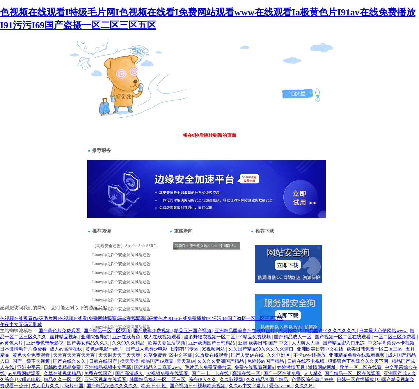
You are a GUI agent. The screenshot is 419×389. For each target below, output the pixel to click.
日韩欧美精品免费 (63, 367)
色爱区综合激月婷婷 (313, 379)
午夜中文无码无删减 (21, 324)
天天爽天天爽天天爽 (74, 355)
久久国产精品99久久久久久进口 (261, 348)
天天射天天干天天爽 (119, 355)
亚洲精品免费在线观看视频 (357, 355)
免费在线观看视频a (255, 367)
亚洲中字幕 (29, 367)
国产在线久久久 (70, 361)
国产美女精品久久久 (88, 342)
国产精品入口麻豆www (158, 367)
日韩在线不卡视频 (306, 361)
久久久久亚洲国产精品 (221, 361)
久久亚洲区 (279, 355)
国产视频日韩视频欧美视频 (198, 385)
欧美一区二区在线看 (361, 367)
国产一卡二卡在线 (210, 373)
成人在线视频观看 (162, 336)
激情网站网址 (322, 367)
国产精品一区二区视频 (107, 330)
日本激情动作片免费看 (24, 348)
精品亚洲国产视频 (193, 330)
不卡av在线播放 (310, 355)
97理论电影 (29, 379)
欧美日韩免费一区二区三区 (375, 348)
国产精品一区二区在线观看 (352, 373)
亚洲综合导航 (95, 336)
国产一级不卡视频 (32, 361)
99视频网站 (214, 348)
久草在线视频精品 (63, 373)
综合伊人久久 (203, 379)
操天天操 (129, 361)
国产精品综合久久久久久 (112, 385)
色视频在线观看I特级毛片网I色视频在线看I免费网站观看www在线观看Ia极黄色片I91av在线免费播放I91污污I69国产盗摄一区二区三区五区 (141, 318)
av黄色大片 (12, 342)
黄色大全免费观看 (32, 355)
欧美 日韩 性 (154, 385)
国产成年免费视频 (152, 330)
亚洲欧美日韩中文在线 (321, 348)
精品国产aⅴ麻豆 (158, 361)
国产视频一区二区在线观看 (343, 336)
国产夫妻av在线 (247, 355)
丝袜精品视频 (64, 336)
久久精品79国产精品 (267, 379)
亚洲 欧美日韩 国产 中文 (263, 342)
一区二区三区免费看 (395, 336)
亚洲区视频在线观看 (105, 379)
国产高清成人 (129, 373)
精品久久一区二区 (63, 379)
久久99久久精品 (129, 342)
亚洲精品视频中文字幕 (108, 367)
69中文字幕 (181, 355)
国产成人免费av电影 (147, 348)
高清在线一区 (246, 373)
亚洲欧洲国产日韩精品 (212, 342)
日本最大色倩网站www (383, 330)
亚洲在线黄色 (126, 336)
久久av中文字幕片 (248, 385)
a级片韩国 (73, 385)
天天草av (186, 361)
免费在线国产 (98, 373)
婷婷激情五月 (291, 367)
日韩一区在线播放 (356, 379)
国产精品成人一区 (293, 336)
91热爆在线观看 (212, 355)
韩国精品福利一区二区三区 (158, 379)
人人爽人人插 (306, 342)
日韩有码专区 (185, 348)
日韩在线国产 (103, 361)
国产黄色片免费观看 (59, 330)
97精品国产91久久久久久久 (328, 330)
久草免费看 (155, 355)
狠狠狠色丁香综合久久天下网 (358, 361)
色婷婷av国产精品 (266, 361)
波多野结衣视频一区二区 (210, 336)
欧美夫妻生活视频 (167, 342)
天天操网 (288, 330)
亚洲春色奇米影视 (45, 342)
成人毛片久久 (45, 385)
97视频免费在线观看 (167, 373)
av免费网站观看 (24, 373)
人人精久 (313, 373)
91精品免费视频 (255, 336)
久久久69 (305, 385)
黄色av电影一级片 (105, 348)
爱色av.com (281, 385)
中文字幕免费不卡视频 (392, 342)
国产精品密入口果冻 (344, 342)
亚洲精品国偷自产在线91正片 (245, 330)
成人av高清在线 (66, 348)
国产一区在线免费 (282, 373)
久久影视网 (232, 379)
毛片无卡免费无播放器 (208, 367)
